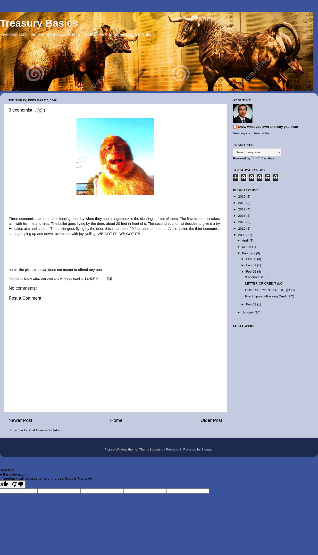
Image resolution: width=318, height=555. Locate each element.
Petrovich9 (174, 449)
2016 (242, 215)
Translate (263, 158)
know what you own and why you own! (268, 127)
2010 (242, 228)
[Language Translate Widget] (257, 152)
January (248, 312)
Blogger (207, 449)
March (247, 247)
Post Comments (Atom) (46, 430)
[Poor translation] (17, 484)
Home (116, 420)
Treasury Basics (39, 23)
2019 (242, 196)
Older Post (211, 420)
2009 (242, 235)
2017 (242, 209)
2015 (242, 222)
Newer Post (20, 420)
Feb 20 (251, 259)
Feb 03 (251, 304)
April (246, 240)
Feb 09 (251, 265)
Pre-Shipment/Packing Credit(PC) (269, 296)
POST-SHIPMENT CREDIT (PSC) (270, 290)
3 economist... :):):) (259, 277)
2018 (242, 203)
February (249, 253)
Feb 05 (251, 271)
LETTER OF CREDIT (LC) (264, 283)
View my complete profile (251, 133)
